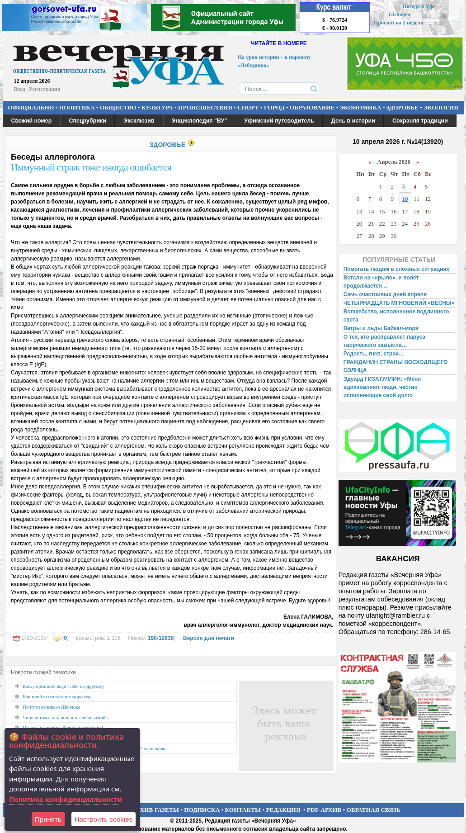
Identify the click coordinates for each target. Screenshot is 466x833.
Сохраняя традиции (420, 121)
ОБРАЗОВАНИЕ (312, 107)
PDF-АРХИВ (324, 809)
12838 (166, 638)
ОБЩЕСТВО (118, 107)
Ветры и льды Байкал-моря (381, 328)
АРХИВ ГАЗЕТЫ (155, 809)
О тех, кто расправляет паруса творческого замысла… (384, 341)
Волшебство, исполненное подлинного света (396, 315)
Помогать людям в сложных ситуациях (397, 269)
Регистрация (44, 89)
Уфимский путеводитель (279, 121)
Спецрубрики (87, 121)
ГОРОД (274, 107)
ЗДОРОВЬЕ (402, 107)
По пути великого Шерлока (51, 707)
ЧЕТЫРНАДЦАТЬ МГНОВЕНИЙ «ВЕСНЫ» (399, 303)
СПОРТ (248, 107)
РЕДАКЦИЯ (283, 809)
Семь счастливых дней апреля (385, 294)
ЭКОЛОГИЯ (441, 107)
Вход (19, 89)
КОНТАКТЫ (243, 809)
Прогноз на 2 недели (399, 22)
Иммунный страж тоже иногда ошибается (91, 167)
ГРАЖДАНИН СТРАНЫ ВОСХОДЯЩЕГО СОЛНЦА (396, 366)
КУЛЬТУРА (157, 107)
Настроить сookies (103, 819)
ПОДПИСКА (202, 809)
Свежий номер (31, 121)
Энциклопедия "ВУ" (199, 121)
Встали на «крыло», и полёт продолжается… (381, 282)
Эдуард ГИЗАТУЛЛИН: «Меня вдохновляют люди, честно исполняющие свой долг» (382, 387)
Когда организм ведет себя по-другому (63, 686)
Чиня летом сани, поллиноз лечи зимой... (66, 717)
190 (152, 638)
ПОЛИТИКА (77, 107)
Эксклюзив (139, 121)
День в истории (353, 121)
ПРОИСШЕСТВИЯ (205, 107)
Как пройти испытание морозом (56, 696)
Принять (48, 819)
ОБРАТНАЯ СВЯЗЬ (373, 809)
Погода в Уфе (418, 6)
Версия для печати (208, 638)
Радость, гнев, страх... (373, 353)
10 (405, 198)
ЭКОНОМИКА (360, 107)
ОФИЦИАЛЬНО (31, 107)
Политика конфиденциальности (65, 799)
